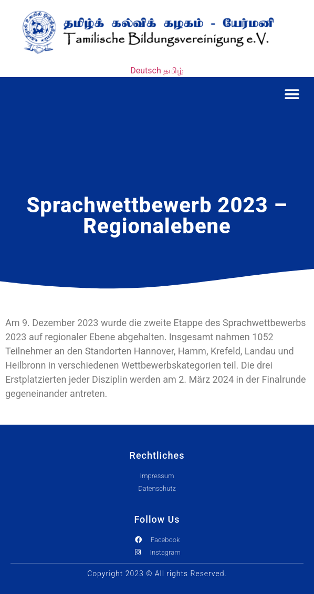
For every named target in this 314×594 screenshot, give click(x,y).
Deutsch (145, 70)
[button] (291, 94)
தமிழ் (173, 70)
